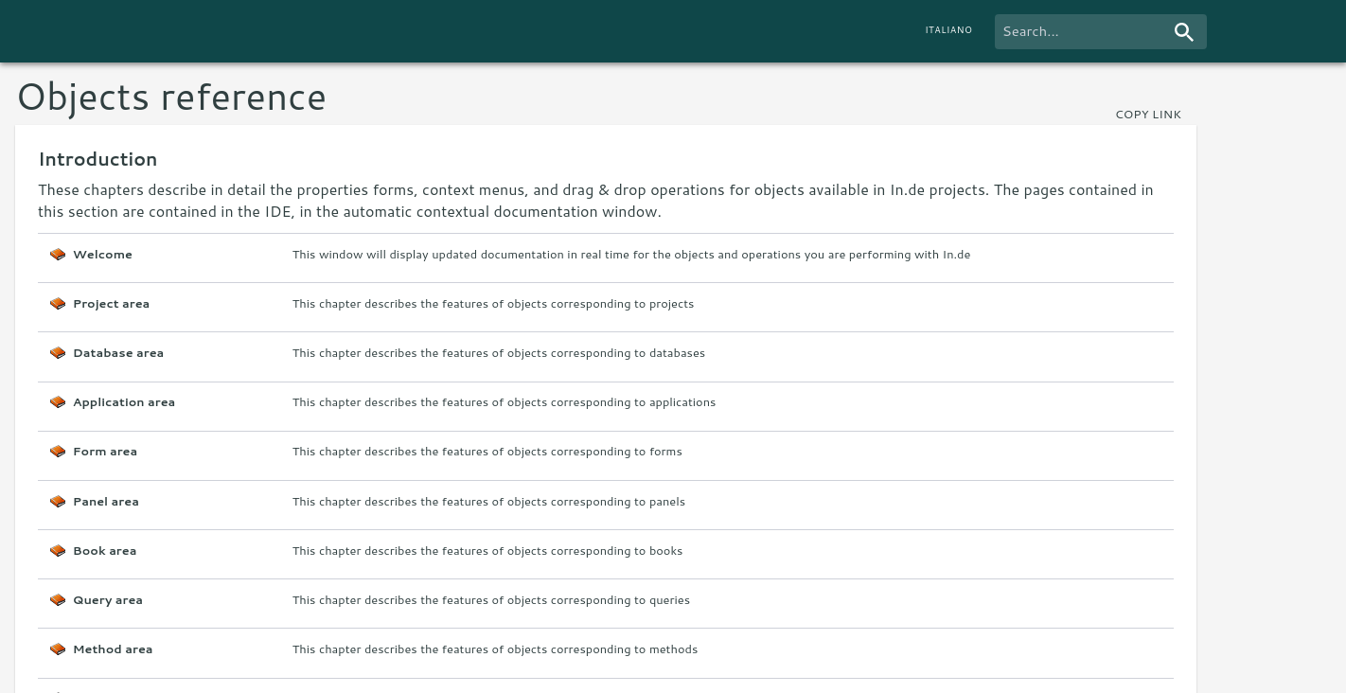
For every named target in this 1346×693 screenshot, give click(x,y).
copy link (1148, 113)
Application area (124, 402)
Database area (118, 353)
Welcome (103, 254)
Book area (105, 550)
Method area (113, 649)
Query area (108, 600)
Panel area (106, 501)
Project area (111, 303)
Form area (105, 451)
